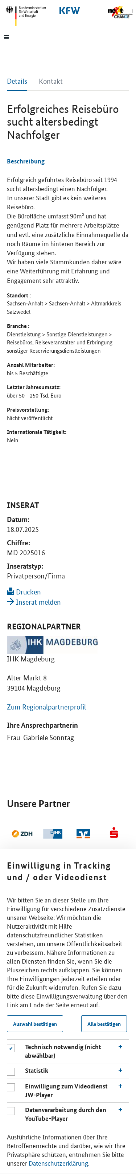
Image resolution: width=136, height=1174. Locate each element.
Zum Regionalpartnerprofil (46, 707)
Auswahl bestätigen (35, 1023)
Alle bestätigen (104, 1023)
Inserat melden (34, 602)
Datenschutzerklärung (58, 1162)
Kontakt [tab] (51, 81)
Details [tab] (17, 81)
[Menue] (6, 36)
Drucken (24, 592)
